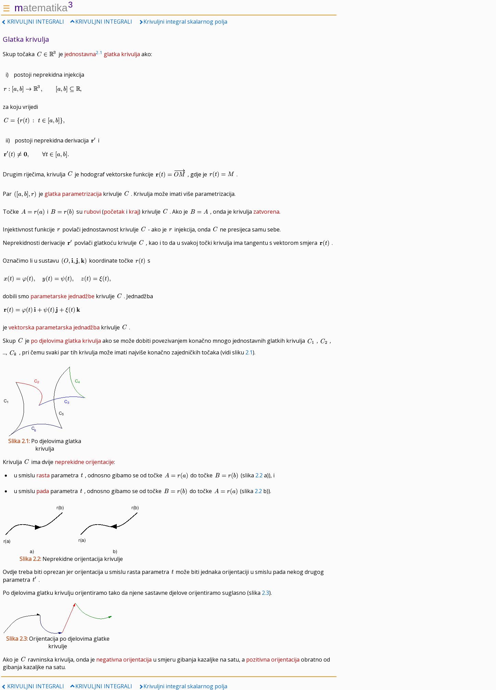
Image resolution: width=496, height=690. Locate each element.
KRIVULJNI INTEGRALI (35, 21)
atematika (43, 7)
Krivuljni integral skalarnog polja (185, 21)
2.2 (259, 475)
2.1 (249, 352)
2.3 (265, 593)
